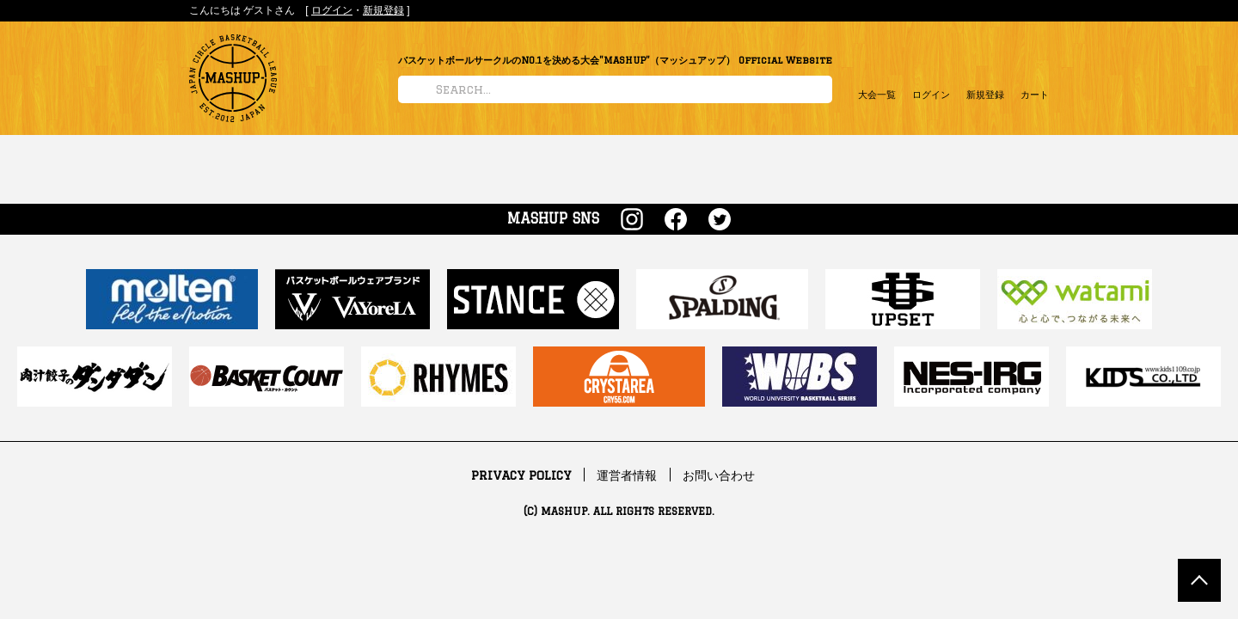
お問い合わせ (719, 475)
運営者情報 (627, 475)
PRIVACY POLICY (521, 475)
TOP (1199, 580)
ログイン (331, 10)
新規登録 (383, 10)
